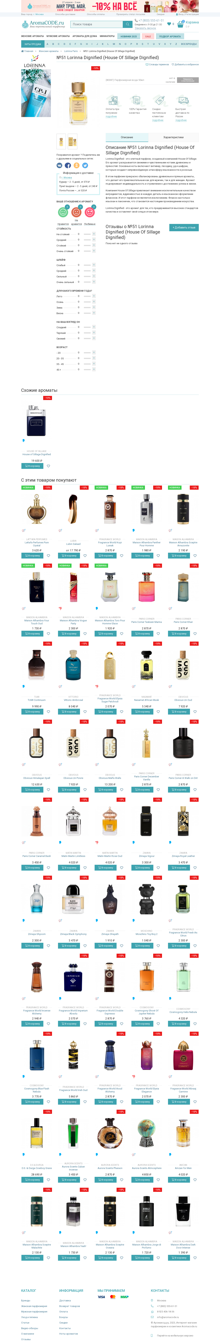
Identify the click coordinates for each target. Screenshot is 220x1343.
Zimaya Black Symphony (73, 934)
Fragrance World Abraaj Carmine (183, 1090)
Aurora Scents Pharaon (110, 1168)
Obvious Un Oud (183, 700)
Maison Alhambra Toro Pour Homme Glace (110, 622)
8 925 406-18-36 (165, 1311)
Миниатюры (107, 36)
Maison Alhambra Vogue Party (73, 622)
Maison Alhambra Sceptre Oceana (110, 1246)
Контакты (65, 1328)
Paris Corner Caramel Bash (37, 856)
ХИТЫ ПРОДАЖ (33, 44)
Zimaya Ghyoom (37, 934)
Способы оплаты (96, 14)
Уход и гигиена (29, 1317)
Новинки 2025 (129, 36)
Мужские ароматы (58, 36)
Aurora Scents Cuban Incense (73, 1168)
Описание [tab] (127, 137)
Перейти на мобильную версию (175, 1335)
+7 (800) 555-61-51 (151, 20)
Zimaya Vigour (146, 856)
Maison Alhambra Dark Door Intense (183, 1246)
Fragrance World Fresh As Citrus (183, 934)
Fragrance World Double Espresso (110, 1012)
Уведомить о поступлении (188, 80)
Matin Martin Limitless (73, 856)
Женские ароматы (32, 36)
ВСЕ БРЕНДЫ (189, 44)
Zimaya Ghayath (110, 934)
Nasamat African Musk (146, 700)
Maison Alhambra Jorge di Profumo (146, 1246)
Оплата (63, 1311)
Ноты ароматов (68, 1333)
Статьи (25, 1322)
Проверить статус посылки (130, 14)
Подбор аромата (170, 36)
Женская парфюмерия (34, 1306)
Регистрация (192, 14)
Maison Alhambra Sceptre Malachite (37, 1246)
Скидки (160, 14)
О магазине (27, 1333)
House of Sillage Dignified (37, 454)
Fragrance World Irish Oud (73, 1090)
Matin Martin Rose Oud (110, 856)
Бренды (25, 1300)
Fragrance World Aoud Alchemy (110, 1090)
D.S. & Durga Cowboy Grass (37, 1168)
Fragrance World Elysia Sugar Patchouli (110, 700)
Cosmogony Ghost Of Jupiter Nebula (146, 1012)
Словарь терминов (159, 64)
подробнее (111, 116)
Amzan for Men (183, 1168)
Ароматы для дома (84, 36)
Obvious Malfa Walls (110, 778)
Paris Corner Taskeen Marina (146, 622)
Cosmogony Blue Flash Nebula (36, 1090)
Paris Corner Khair (183, 622)
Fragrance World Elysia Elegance (146, 1090)
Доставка (65, 1300)
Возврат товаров (69, 1306)
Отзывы (26, 1339)
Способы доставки (65, 14)
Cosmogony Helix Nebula (183, 1012)
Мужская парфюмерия (34, 1311)
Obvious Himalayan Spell (36, 778)
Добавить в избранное (185, 64)
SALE (148, 36)
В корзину (32, 466)
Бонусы (63, 1317)
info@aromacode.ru (168, 1317)
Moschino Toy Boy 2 (146, 934)
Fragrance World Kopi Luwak (110, 544)
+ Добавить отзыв (184, 227)
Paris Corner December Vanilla (146, 778)
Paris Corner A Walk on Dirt (183, 778)
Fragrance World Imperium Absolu (73, 1012)
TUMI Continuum (37, 700)
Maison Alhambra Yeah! (73, 1246)
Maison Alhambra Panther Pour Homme (146, 544)
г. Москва (38, 14)
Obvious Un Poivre (73, 778)
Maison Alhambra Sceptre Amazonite (183, 544)
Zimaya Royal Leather (183, 856)
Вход (181, 14)
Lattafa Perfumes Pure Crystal (37, 544)
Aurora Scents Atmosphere (146, 1168)
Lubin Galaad (73, 544)
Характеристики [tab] (173, 137)
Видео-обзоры (29, 1328)
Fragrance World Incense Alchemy (36, 1012)
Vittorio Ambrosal (73, 700)
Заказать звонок (145, 28)
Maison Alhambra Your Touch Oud (36, 622)
